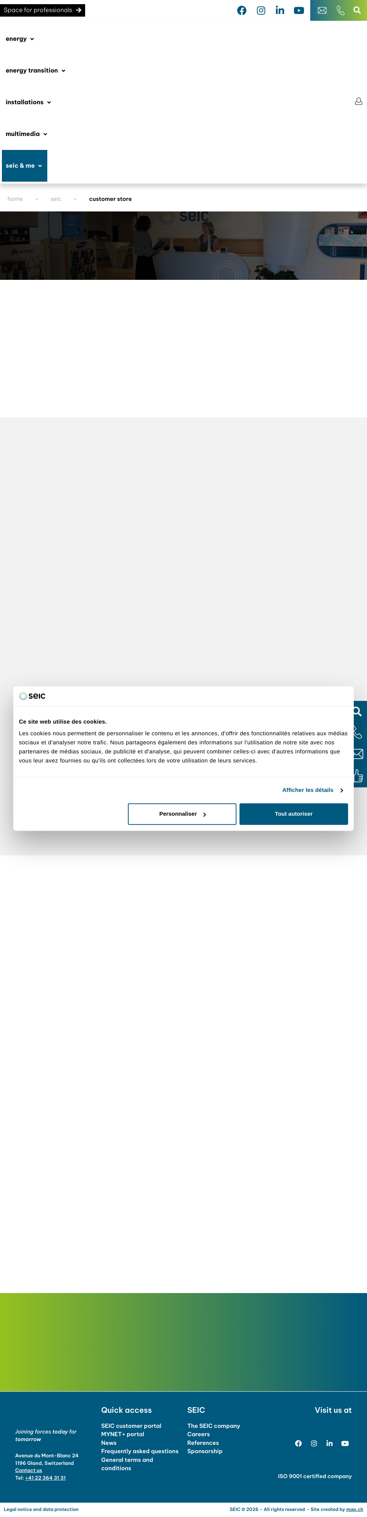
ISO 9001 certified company (315, 1476)
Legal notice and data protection (41, 1509)
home (15, 198)
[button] (356, 711)
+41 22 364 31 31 (45, 1478)
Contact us (28, 1471)
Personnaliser (182, 814)
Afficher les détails (307, 790)
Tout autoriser (294, 814)
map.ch (354, 1509)
